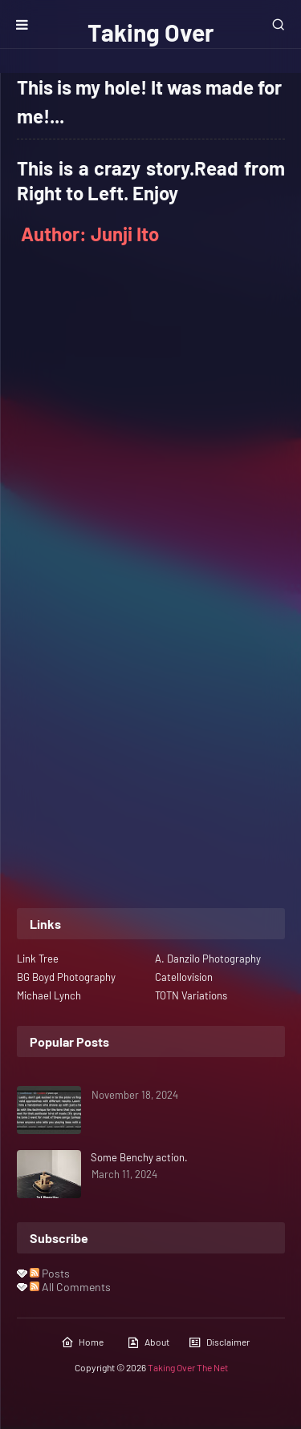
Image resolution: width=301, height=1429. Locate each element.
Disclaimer (219, 1342)
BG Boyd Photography (66, 977)
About (148, 1342)
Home (82, 1342)
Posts (50, 1273)
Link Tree (38, 958)
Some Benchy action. (139, 1157)
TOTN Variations (191, 995)
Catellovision (184, 977)
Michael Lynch (49, 995)
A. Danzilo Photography (208, 958)
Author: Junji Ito (90, 233)
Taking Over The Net (188, 1367)
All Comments (70, 1287)
